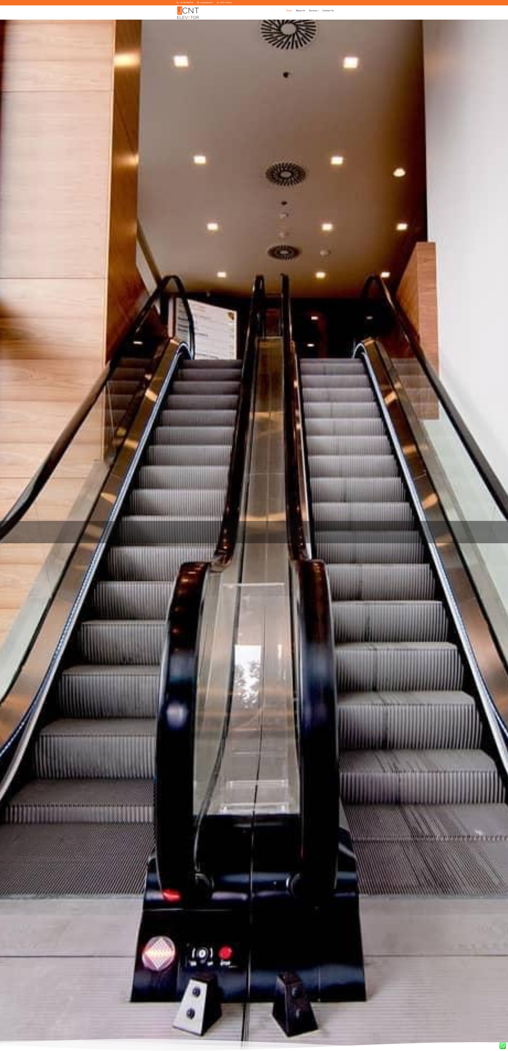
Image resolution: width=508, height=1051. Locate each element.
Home (289, 11)
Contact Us (328, 11)
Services (313, 11)
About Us (300, 11)
